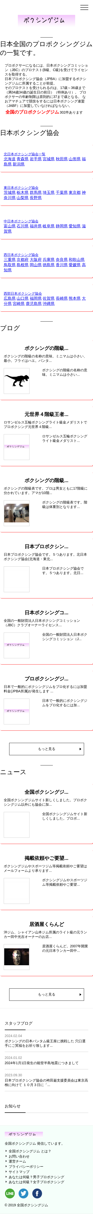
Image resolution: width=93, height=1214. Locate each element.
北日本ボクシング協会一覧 (24, 154)
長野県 (36, 198)
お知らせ (13, 1106)
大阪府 (36, 259)
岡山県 (36, 265)
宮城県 (49, 159)
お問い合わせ (19, 1156)
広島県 (10, 298)
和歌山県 (77, 259)
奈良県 (62, 259)
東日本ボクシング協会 (21, 188)
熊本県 (75, 298)
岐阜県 (49, 226)
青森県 (23, 159)
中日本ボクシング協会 (21, 221)
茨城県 (10, 192)
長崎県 (62, 298)
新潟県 (19, 164)
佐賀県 (49, 298)
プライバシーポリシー (26, 1167)
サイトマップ (19, 1172)
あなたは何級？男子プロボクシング (36, 1177)
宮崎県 (19, 303)
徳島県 (49, 265)
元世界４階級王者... (46, 414)
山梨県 (23, 198)
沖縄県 (49, 303)
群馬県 (36, 192)
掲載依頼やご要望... (46, 858)
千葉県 (62, 192)
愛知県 (75, 226)
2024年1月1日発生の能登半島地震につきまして (42, 1063)
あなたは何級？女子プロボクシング (36, 1182)
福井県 (36, 226)
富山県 (10, 226)
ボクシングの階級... (46, 348)
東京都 (75, 192)
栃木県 (23, 192)
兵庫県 (49, 259)
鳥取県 (10, 265)
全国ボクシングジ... (46, 792)
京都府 (23, 259)
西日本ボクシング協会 (21, 255)
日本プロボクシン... (46, 546)
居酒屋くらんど (46, 924)
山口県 (23, 298)
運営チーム (17, 1161)
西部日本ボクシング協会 (23, 293)
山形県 (75, 159)
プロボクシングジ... (46, 678)
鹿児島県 (34, 303)
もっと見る (46, 749)
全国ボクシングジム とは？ (30, 1151)
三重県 (10, 259)
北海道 (10, 159)
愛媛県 (75, 265)
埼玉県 (49, 192)
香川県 (62, 265)
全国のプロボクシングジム (32, 112)
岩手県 (36, 159)
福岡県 (36, 298)
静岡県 (62, 226)
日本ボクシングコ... (46, 612)
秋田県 (62, 159)
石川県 (23, 226)
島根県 (23, 265)
